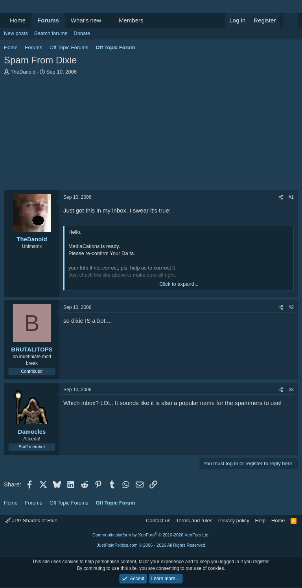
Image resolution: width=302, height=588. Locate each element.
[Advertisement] (151, 135)
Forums (48, 20)
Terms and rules (194, 520)
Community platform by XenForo (151, 535)
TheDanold (23, 72)
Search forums (51, 33)
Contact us (158, 520)
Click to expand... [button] (179, 284)
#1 (291, 197)
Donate (82, 33)
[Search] (290, 20)
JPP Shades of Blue (31, 520)
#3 (291, 389)
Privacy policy (233, 520)
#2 (291, 307)
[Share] (281, 197)
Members (131, 20)
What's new (86, 20)
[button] (107, 20)
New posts (16, 33)
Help (260, 520)
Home (18, 20)
